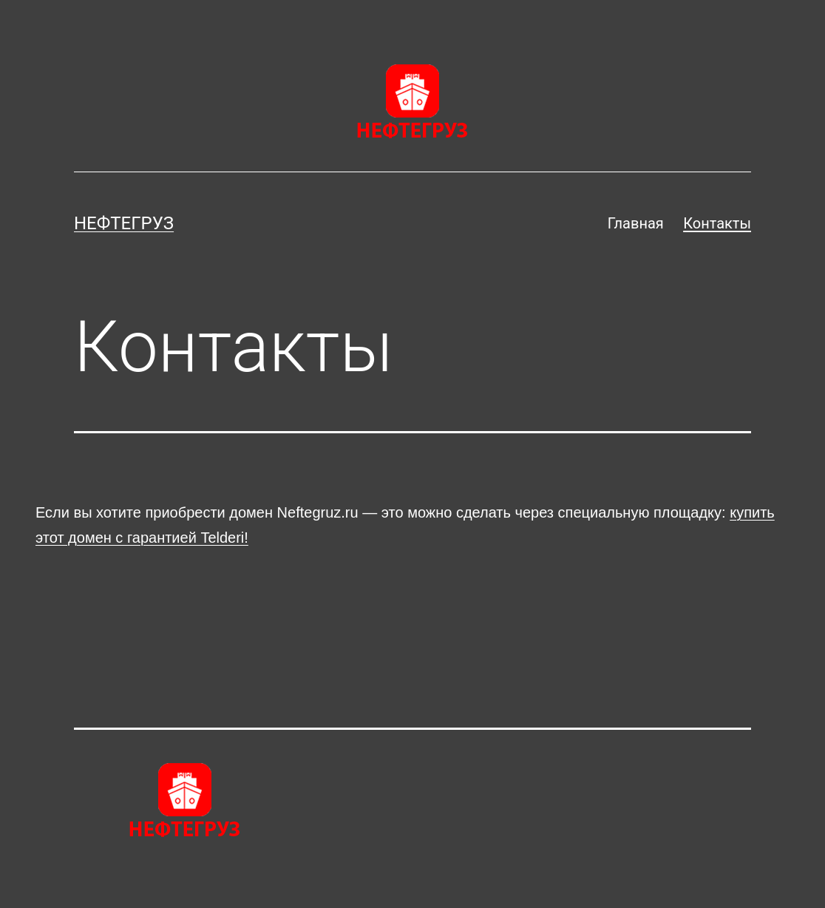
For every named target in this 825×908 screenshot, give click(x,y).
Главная (636, 223)
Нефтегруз (124, 223)
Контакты (717, 223)
